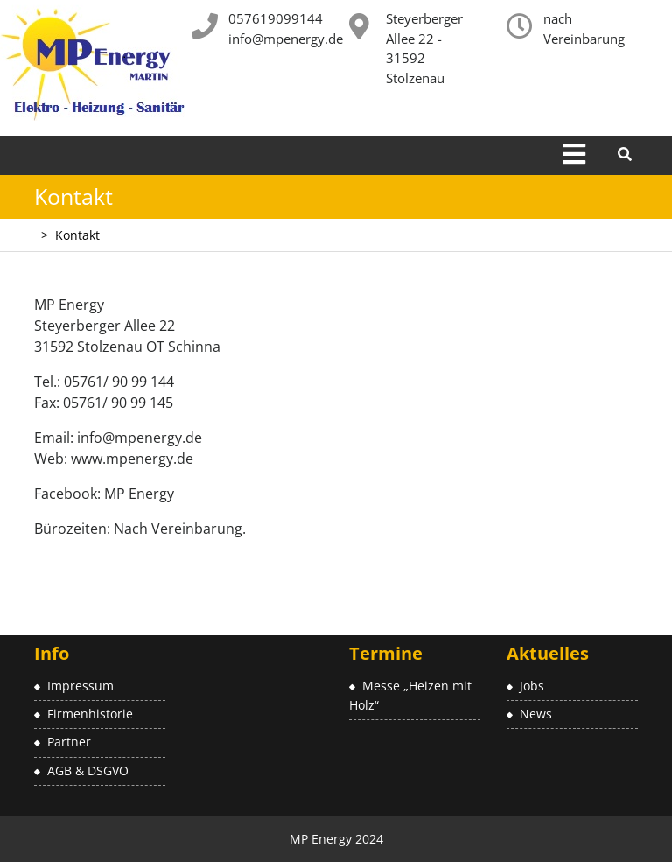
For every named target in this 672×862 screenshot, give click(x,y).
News (536, 713)
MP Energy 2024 (336, 838)
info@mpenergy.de (285, 38)
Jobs (532, 685)
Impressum (80, 685)
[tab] (574, 155)
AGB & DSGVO (88, 770)
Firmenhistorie (90, 713)
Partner (69, 741)
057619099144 (275, 18)
